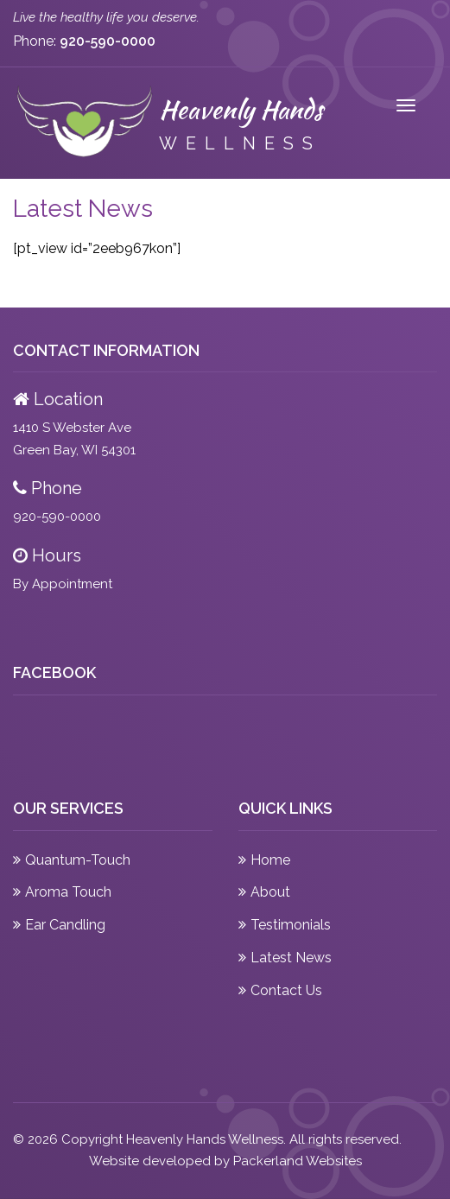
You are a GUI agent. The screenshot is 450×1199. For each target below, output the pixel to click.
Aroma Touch (68, 892)
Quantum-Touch (77, 860)
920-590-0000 (57, 516)
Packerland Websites (297, 1161)
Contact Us (286, 990)
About (270, 892)
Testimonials (290, 925)
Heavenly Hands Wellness (204, 1139)
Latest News (291, 957)
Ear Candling (65, 925)
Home (270, 860)
